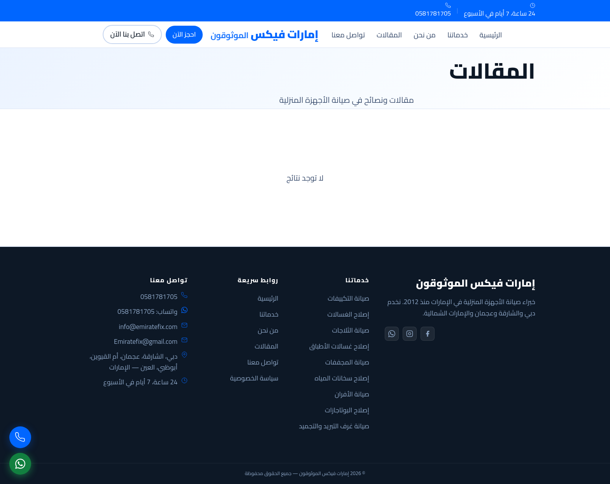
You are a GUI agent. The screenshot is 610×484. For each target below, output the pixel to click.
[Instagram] (410, 334)
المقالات (390, 34)
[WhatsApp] (392, 334)
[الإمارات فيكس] (266, 34)
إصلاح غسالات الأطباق (339, 346)
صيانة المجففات (347, 362)
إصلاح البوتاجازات (347, 410)
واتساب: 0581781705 (147, 311)
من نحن (426, 34)
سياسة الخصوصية (254, 378)
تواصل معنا (349, 34)
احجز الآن (184, 34)
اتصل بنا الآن (130, 34)
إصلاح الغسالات (349, 314)
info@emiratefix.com (148, 326)
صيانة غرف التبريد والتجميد (334, 426)
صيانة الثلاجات (351, 330)
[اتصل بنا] (20, 437)
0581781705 (433, 11)
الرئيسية (492, 34)
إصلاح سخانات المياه (342, 378)
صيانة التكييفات (348, 298)
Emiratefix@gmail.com (145, 341)
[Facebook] (428, 334)
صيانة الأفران (352, 394)
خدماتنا (459, 34)
